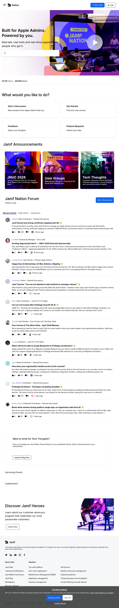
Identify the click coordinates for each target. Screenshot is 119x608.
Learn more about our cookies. (102, 593)
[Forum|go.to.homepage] (13, 5)
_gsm (14, 362)
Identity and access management (73, 571)
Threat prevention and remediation (74, 578)
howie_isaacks (17, 403)
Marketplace (10, 582)
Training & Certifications (14, 571)
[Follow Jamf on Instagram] (20, 555)
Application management (38, 578)
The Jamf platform (36, 567)
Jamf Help (9, 567)
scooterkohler (17, 260)
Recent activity (9, 213)
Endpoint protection (68, 575)
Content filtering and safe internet (73, 582)
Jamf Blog (9, 578)
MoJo (14, 301)
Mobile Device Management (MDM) (42, 575)
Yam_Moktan (17, 383)
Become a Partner (12, 586)
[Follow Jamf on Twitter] (6, 555)
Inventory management (37, 582)
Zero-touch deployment (38, 571)
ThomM (15, 321)
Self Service (65, 567)
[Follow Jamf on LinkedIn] (11, 555)
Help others (23, 213)
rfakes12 (15, 219)
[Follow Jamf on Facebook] (24, 555)
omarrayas (16, 280)
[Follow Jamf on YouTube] (15, 555)
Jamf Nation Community (14, 575)
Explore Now (13, 527)
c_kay (14, 342)
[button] (59, 603)
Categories (35, 213)
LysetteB (15, 240)
